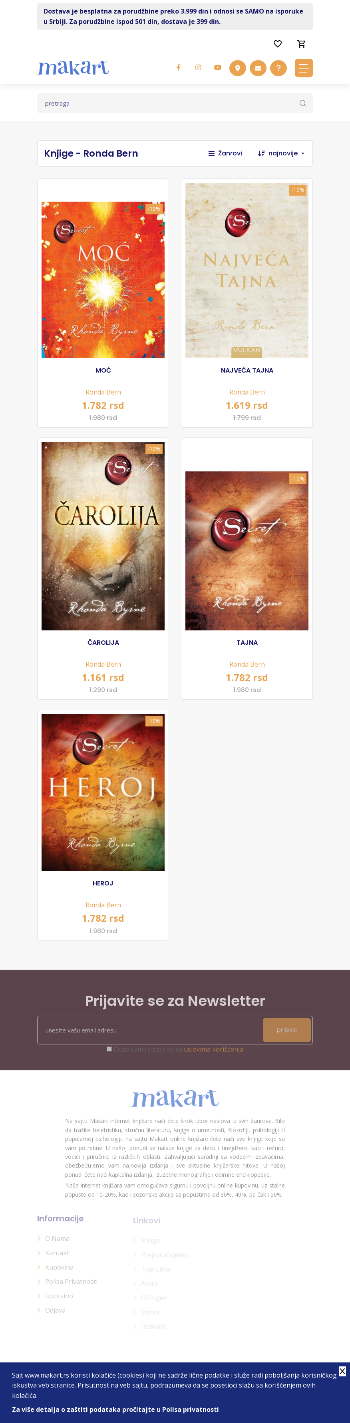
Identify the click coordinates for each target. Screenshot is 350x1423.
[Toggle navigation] (304, 68)
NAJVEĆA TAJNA (247, 370)
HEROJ (103, 883)
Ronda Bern (103, 392)
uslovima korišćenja (213, 1053)
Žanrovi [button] (225, 153)
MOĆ (103, 370)
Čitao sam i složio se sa (178, 1053)
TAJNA (247, 642)
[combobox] (290, 153)
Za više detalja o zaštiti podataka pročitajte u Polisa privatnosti (115, 1409)
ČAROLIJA (103, 642)
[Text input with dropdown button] (175, 103)
